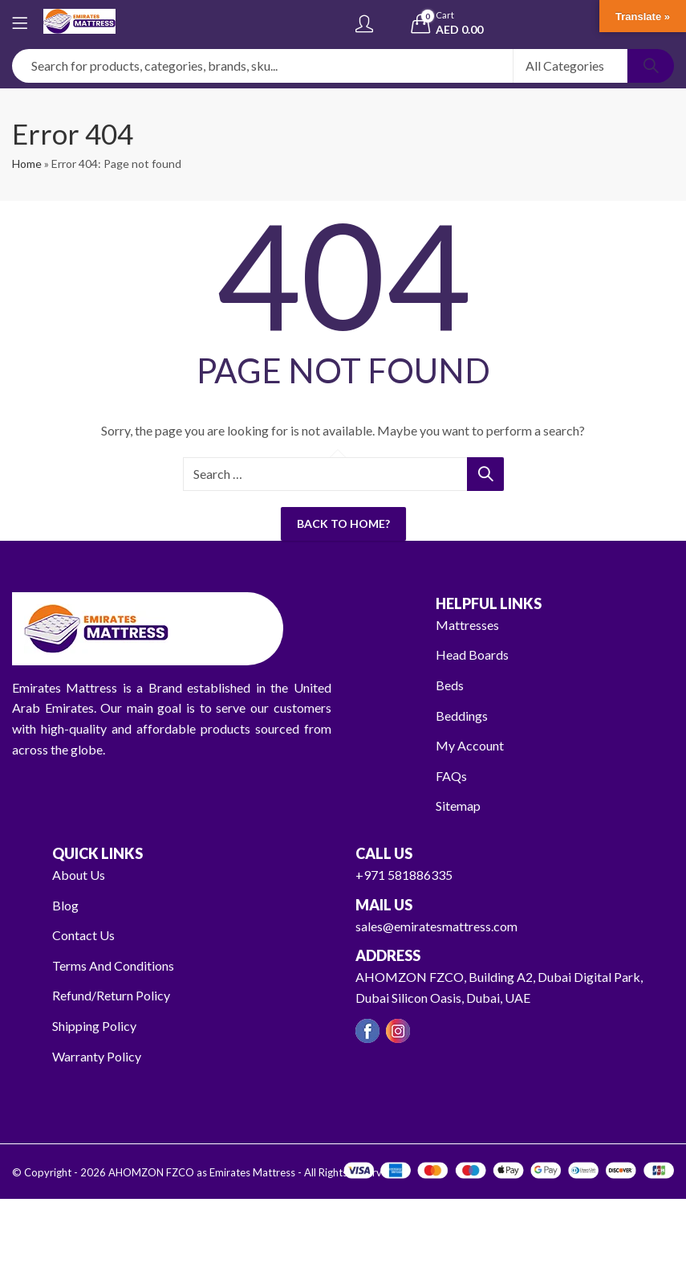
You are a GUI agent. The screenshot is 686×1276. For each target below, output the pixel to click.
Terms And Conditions (113, 965)
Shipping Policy (94, 1025)
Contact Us (83, 935)
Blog (65, 905)
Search (650, 66)
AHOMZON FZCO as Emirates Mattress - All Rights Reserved (251, 1172)
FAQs (451, 775)
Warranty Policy (96, 1056)
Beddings (462, 715)
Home (27, 163)
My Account (470, 745)
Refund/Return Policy (111, 995)
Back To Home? (343, 523)
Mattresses (467, 624)
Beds (450, 685)
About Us (78, 874)
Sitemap (458, 805)
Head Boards (472, 654)
